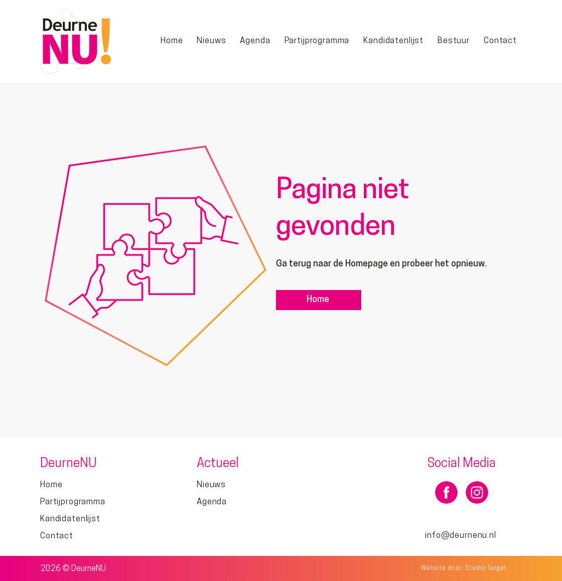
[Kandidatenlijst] (91, 519)
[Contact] (91, 536)
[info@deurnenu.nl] (461, 535)
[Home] (318, 300)
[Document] (446, 492)
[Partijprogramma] (91, 502)
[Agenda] (248, 502)
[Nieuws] (248, 485)
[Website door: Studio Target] (465, 568)
